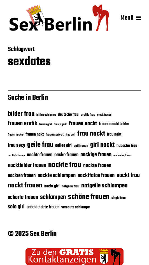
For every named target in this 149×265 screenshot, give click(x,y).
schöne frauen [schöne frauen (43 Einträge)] (89, 197)
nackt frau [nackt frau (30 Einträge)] (128, 175)
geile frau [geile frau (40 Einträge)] (40, 144)
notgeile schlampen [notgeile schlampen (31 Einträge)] (104, 185)
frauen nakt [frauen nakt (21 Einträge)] (34, 134)
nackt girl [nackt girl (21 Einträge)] (52, 186)
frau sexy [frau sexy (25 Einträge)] (16, 145)
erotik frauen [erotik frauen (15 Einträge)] (104, 115)
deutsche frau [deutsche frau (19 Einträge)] (68, 115)
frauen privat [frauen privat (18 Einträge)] (55, 135)
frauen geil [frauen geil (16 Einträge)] (45, 124)
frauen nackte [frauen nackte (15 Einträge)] (16, 135)
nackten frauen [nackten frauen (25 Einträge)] (22, 176)
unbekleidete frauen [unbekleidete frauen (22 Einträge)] (43, 207)
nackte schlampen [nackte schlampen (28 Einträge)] (57, 175)
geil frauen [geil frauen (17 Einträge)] (81, 145)
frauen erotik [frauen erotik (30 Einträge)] (22, 123)
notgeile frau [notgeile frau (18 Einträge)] (70, 186)
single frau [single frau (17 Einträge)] (118, 198)
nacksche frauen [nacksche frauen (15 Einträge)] (122, 156)
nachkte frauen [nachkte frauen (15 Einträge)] (16, 156)
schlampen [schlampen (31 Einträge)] (53, 197)
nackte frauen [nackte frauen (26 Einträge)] (97, 166)
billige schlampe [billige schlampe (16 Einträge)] (46, 115)
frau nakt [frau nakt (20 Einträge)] (114, 134)
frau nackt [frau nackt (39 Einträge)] (91, 133)
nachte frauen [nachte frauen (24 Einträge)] (39, 155)
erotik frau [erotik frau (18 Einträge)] (88, 115)
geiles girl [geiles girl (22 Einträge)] (63, 145)
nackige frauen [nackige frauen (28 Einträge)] (95, 154)
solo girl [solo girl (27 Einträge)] (16, 207)
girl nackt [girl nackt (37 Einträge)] (102, 145)
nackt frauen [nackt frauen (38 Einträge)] (25, 185)
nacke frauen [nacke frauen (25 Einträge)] (66, 155)
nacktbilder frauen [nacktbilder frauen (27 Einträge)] (27, 165)
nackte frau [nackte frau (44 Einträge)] (64, 165)
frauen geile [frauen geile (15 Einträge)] (60, 124)
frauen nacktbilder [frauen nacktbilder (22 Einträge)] (114, 123)
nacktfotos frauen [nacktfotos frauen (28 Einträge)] (96, 175)
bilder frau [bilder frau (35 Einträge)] (21, 114)
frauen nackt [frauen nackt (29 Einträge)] (83, 123)
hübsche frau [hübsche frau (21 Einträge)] (127, 145)
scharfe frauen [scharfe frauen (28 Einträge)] (23, 197)
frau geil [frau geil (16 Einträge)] (70, 134)
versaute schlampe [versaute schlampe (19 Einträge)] (75, 207)
